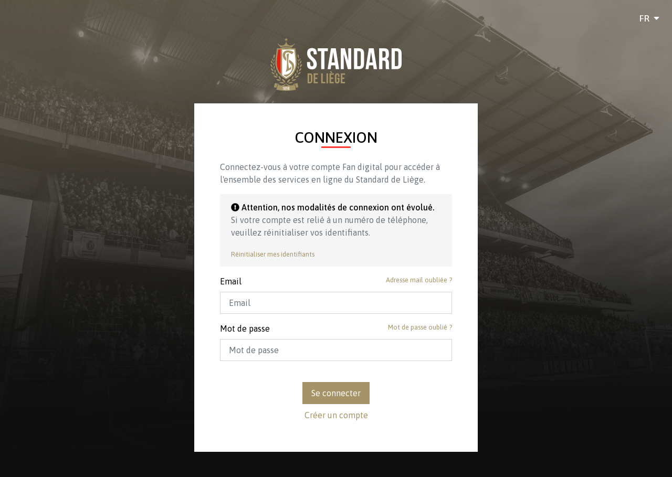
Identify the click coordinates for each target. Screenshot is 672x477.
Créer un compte (336, 415)
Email (231, 281)
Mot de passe (245, 328)
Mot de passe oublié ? (420, 327)
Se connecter (336, 393)
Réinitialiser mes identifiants (272, 254)
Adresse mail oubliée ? (419, 280)
